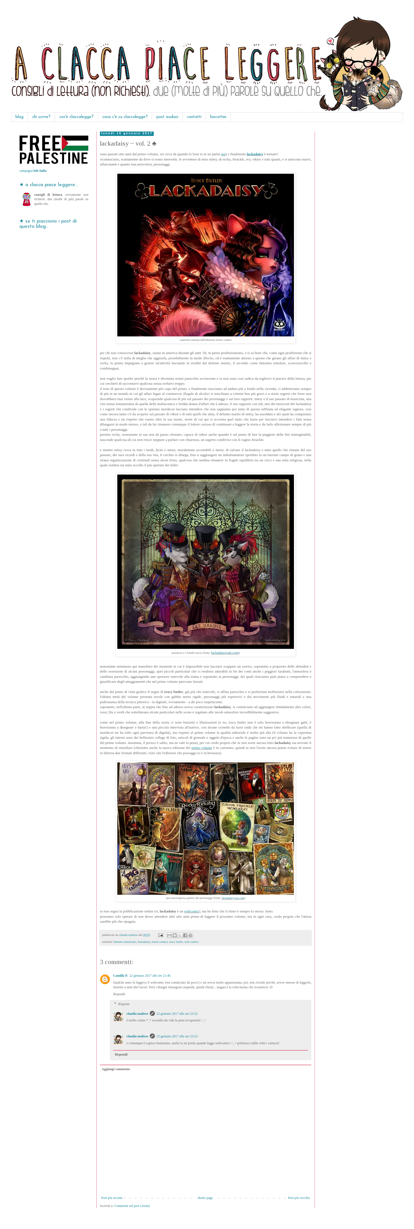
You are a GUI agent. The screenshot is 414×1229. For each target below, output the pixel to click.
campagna (33, 171)
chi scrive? (41, 117)
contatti (194, 117)
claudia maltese (137, 1014)
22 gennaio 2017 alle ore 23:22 (177, 1014)
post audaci (167, 117)
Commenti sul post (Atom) (132, 1206)
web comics (191, 941)
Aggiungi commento (116, 1069)
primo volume (202, 748)
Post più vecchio (299, 1198)
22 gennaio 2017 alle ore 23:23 (177, 1036)
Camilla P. (120, 976)
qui (223, 154)
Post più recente (112, 1198)
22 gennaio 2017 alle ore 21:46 (150, 976)
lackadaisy (255, 154)
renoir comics (160, 941)
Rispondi (119, 994)
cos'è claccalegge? (76, 117)
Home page (205, 1198)
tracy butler (176, 941)
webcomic (191, 911)
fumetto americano (125, 941)
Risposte (123, 1004)
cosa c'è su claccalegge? (125, 117)
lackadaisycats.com (224, 653)
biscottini (218, 117)
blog (19, 117)
